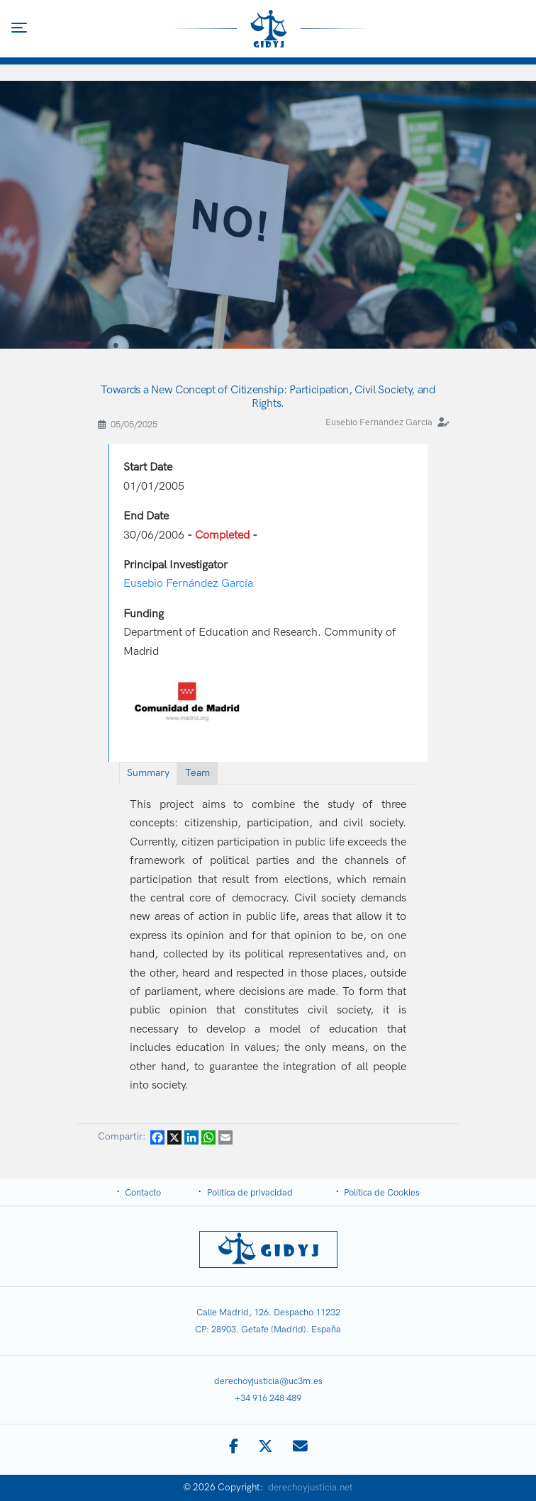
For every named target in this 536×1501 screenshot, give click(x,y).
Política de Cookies (382, 1192)
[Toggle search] (517, 28)
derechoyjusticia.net (310, 1487)
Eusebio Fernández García (378, 422)
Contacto (143, 1192)
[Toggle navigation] (19, 27)
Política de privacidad (250, 1192)
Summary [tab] (148, 773)
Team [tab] (197, 773)
